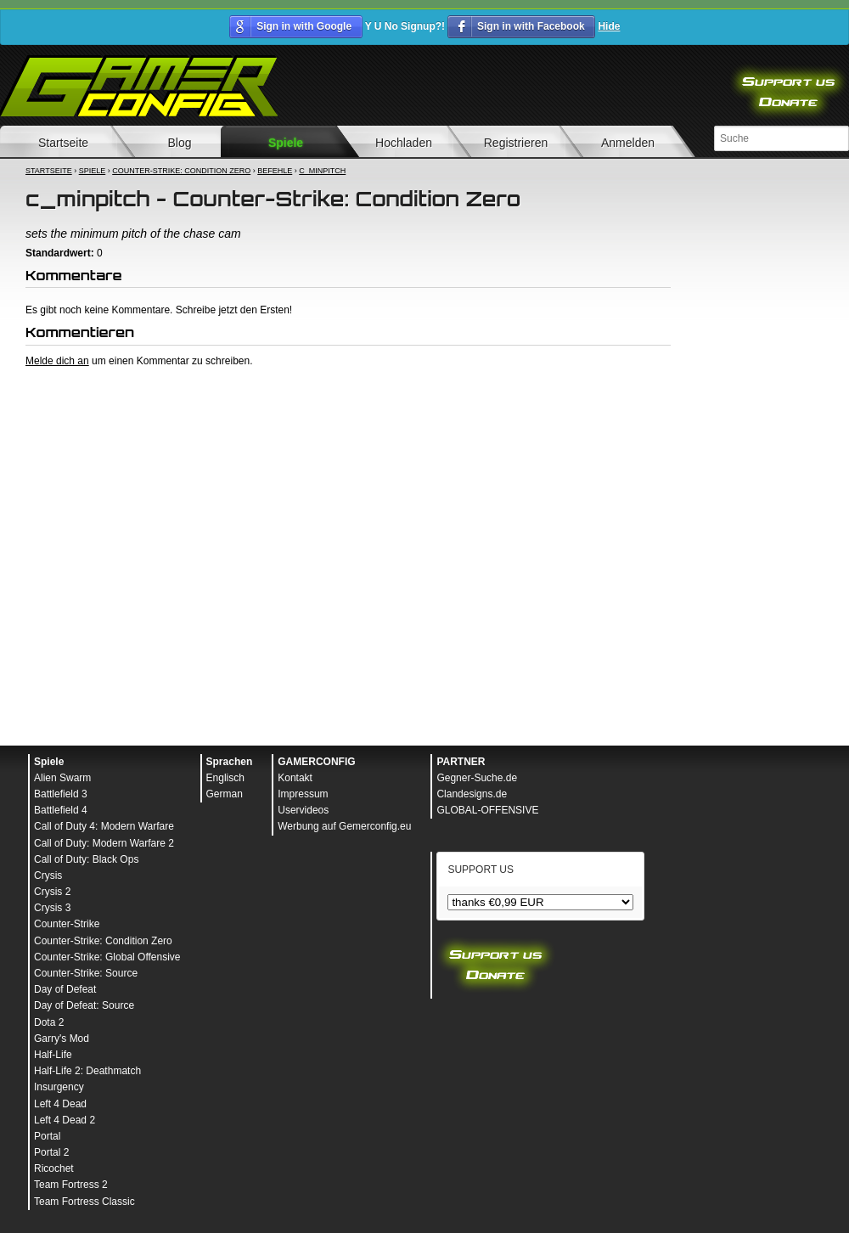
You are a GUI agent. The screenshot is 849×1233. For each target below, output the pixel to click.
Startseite (48, 170)
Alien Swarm (62, 778)
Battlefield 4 (60, 810)
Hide (609, 26)
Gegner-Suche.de (476, 778)
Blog (179, 142)
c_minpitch (322, 170)
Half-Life (53, 1055)
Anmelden (628, 142)
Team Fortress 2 (71, 1185)
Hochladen (403, 142)
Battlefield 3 (60, 794)
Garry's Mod (61, 1038)
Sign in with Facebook (531, 26)
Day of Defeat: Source (84, 1005)
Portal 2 (51, 1152)
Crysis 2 (52, 892)
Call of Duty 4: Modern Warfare (104, 826)
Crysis (48, 875)
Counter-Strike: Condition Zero (181, 170)
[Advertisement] (348, 495)
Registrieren (516, 142)
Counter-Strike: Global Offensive (107, 957)
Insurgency (59, 1087)
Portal (47, 1136)
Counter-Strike (66, 924)
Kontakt (295, 778)
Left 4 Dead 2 (64, 1120)
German (224, 794)
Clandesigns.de (471, 794)
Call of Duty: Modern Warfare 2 (104, 843)
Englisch (225, 778)
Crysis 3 (52, 908)
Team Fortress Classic (84, 1202)
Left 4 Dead (60, 1104)
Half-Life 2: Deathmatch (87, 1071)
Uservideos (303, 810)
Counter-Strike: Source (86, 973)
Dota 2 (49, 1022)
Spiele (285, 142)
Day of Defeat (65, 989)
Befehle (274, 170)
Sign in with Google (303, 26)
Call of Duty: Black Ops (86, 859)
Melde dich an (57, 361)
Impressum (303, 794)
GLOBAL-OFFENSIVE (487, 810)
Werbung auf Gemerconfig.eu (344, 826)
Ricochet (54, 1168)
